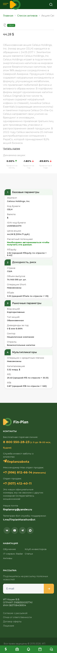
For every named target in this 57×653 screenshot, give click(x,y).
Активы (7, 558)
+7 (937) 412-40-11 (17, 483)
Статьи (29, 553)
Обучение (9, 549)
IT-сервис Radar (13, 553)
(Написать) (39, 472)
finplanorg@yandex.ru (17, 509)
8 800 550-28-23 (16, 442)
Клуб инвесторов (36, 549)
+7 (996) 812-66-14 (17, 472)
